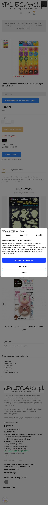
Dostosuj (24, 266)
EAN (3, 147)
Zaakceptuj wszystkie (24, 260)
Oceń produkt (11, 155)
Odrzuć (24, 272)
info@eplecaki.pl (14, 429)
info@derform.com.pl (11, 372)
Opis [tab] (3, 170)
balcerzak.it (14, 422)
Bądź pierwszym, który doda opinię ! (16, 346)
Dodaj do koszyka (12, 129)
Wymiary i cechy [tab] (17, 170)
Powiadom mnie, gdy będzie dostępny (20, 100)
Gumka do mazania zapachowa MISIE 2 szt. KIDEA (24, 327)
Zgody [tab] (8, 235)
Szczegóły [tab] (24, 235)
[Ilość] (8, 122)
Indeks (4, 144)
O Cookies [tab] (39, 235)
